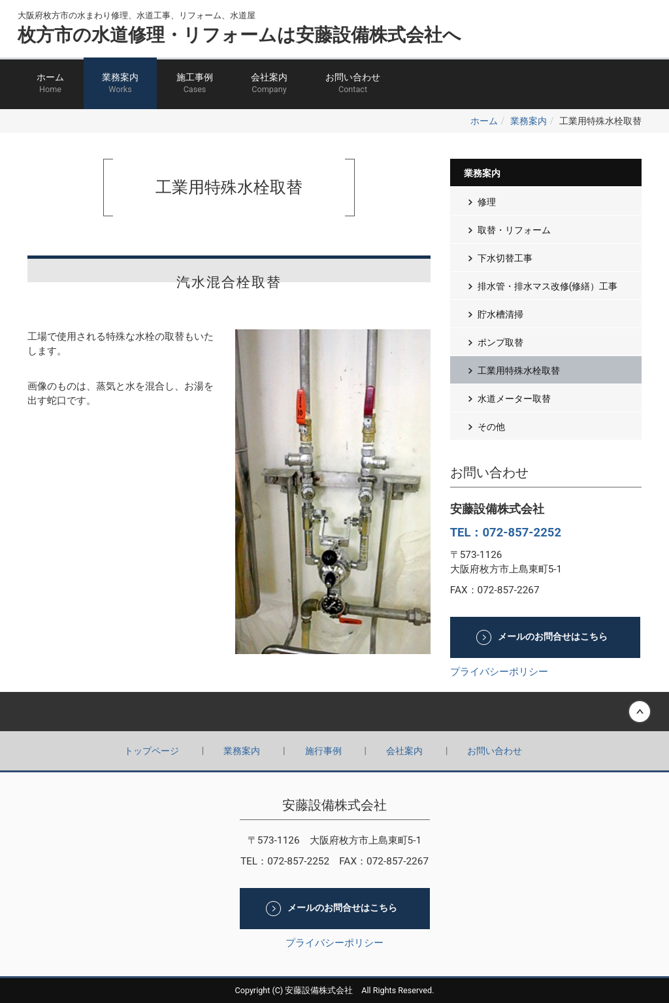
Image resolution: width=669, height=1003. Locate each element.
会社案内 (269, 84)
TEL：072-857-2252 (505, 532)
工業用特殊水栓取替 (519, 370)
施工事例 (194, 84)
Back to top (334, 711)
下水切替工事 (505, 258)
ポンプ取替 (500, 342)
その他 (491, 426)
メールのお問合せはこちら (553, 637)
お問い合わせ (352, 84)
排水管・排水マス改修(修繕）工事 (548, 286)
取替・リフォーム (514, 230)
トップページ (151, 751)
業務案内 (120, 84)
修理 (487, 202)
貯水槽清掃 (500, 314)
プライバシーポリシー (499, 672)
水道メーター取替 (514, 398)
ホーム (50, 84)
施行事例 (323, 751)
